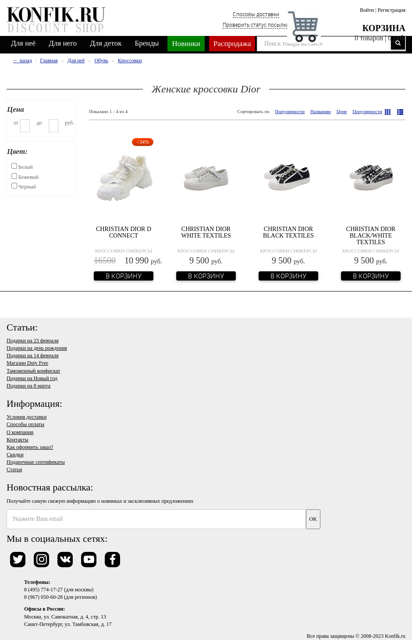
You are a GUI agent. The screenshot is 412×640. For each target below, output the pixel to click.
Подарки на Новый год (32, 378)
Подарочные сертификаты (36, 462)
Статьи (14, 469)
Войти (367, 10)
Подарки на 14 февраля (32, 355)
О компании (20, 432)
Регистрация (391, 10)
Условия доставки (26, 417)
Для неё (23, 43)
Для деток (105, 43)
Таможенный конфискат (33, 371)
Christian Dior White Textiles (206, 232)
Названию (320, 111)
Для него (63, 43)
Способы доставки (256, 14)
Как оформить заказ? (30, 447)
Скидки (15, 455)
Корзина (383, 28)
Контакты (17, 440)
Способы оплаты (25, 424)
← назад (22, 60)
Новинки (186, 43)
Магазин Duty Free (27, 363)
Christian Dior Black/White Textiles (370, 236)
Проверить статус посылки (256, 24)
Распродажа (232, 43)
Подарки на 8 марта (28, 386)
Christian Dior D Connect (123, 232)
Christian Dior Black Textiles (288, 232)
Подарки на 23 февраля (32, 341)
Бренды (147, 43)
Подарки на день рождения (37, 348)
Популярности (290, 111)
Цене (342, 111)
